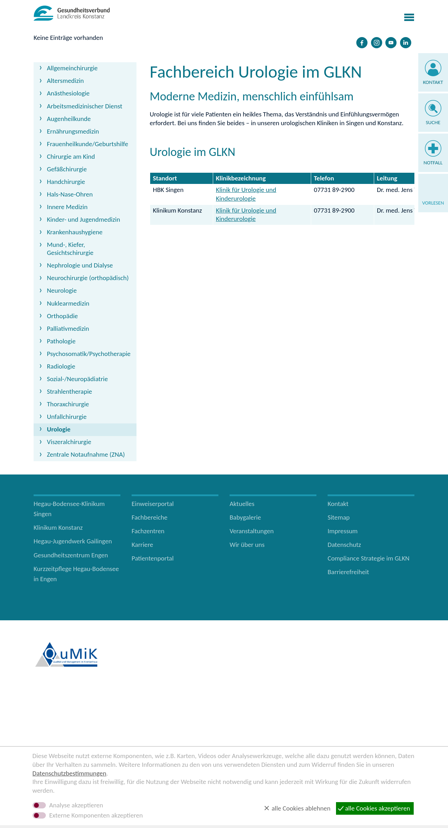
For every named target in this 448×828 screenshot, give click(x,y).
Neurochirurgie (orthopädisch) (88, 278)
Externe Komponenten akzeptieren (96, 815)
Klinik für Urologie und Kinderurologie (246, 194)
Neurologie (62, 290)
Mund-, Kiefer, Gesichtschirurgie (70, 249)
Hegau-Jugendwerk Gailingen (73, 541)
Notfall (433, 162)
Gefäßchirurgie (67, 169)
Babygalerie (245, 517)
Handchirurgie (66, 182)
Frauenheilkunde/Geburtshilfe (87, 144)
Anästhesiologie (68, 93)
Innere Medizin (67, 207)
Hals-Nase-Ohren (70, 194)
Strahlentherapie (69, 391)
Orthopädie (62, 316)
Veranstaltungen (252, 531)
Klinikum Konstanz (58, 527)
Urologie (58, 429)
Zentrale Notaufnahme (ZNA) (86, 454)
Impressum (343, 531)
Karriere (142, 545)
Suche (433, 122)
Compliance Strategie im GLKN (369, 558)
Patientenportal (153, 558)
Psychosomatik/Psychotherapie (89, 354)
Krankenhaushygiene (75, 232)
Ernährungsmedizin (73, 131)
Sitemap (339, 517)
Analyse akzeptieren (76, 805)
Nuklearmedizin (68, 303)
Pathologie (61, 341)
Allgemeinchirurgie (72, 68)
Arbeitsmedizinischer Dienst (84, 106)
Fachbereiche (149, 517)
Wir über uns (247, 545)
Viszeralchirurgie (69, 442)
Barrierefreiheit (348, 572)
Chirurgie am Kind (71, 156)
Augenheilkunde (69, 119)
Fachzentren (148, 531)
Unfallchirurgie (66, 417)
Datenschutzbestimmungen (69, 773)
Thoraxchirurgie (68, 404)
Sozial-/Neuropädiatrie (77, 379)
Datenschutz (344, 545)
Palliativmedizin (68, 328)
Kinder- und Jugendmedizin (83, 219)
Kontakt (433, 82)
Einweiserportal (153, 504)
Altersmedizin (65, 81)
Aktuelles (242, 504)
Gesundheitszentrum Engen (71, 555)
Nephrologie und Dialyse (80, 265)
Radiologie (61, 366)
